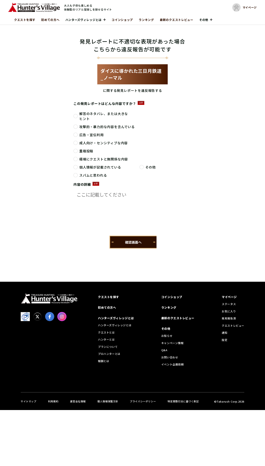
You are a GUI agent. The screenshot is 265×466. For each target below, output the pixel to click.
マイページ (229, 297)
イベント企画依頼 (172, 364)
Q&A (164, 350)
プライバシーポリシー (143, 401)
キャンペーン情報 (172, 343)
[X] (37, 316)
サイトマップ (28, 401)
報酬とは (103, 361)
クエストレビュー (233, 326)
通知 (224, 333)
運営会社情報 (78, 401)
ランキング (146, 20)
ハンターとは (106, 339)
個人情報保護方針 (107, 401)
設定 (224, 340)
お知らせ (166, 336)
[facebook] (49, 316)
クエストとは (106, 332)
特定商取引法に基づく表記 (183, 401)
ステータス (229, 304)
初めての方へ (50, 20)
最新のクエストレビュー (176, 20)
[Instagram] (61, 316)
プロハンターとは (109, 354)
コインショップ (122, 20)
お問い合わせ (169, 357)
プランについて (108, 347)
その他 (203, 20)
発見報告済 (229, 318)
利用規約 (53, 401)
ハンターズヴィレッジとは (83, 20)
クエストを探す (24, 20)
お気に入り (229, 311)
